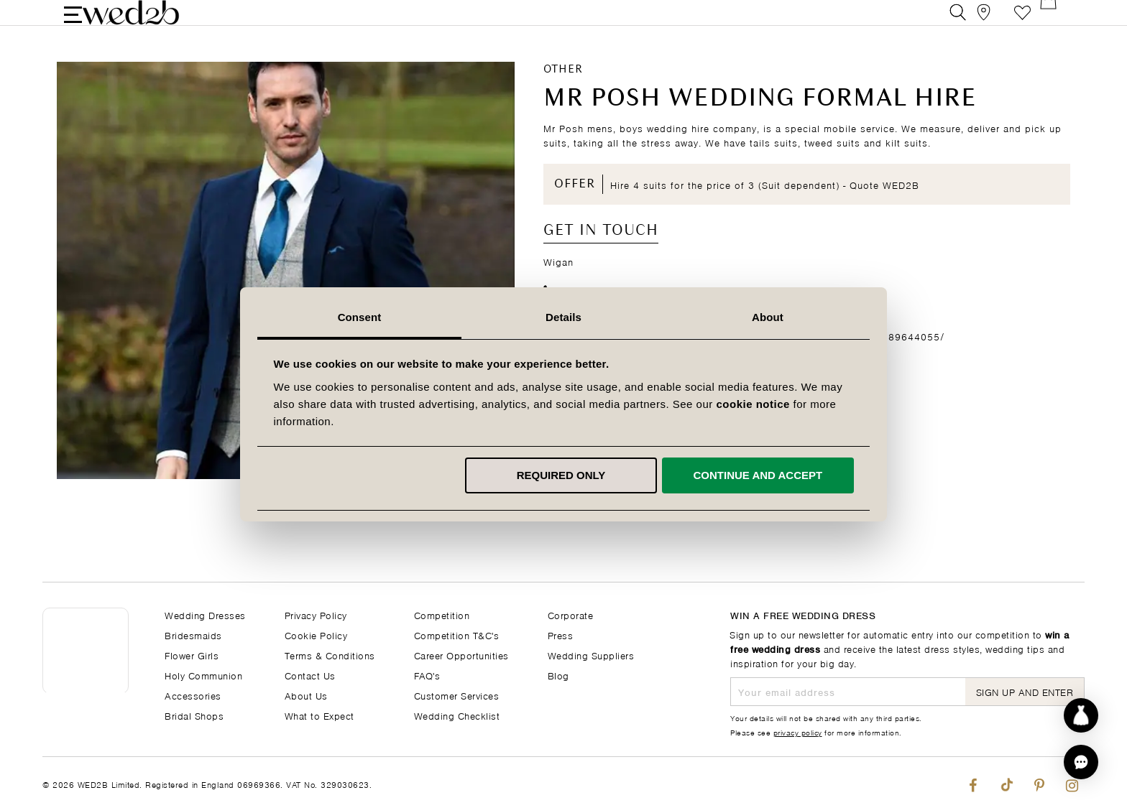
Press (561, 634)
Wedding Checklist (457, 715)
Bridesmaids (193, 634)
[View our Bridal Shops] (990, 25)
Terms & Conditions (330, 655)
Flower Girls (191, 655)
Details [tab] (563, 317)
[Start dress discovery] (1081, 715)
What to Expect (319, 715)
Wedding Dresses (205, 614)
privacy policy (797, 732)
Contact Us (310, 675)
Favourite (1022, 25)
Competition (442, 614)
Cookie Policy (316, 634)
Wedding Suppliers (591, 655)
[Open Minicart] (1054, 25)
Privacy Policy (316, 614)
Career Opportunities (461, 655)
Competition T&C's (457, 634)
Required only (561, 475)
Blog (558, 675)
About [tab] (767, 317)
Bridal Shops (194, 715)
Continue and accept (757, 475)
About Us (306, 695)
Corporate (571, 614)
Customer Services (457, 695)
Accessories (193, 695)
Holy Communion (203, 675)
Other (563, 94)
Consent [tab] (360, 317)
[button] (1081, 762)
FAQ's (427, 675)
